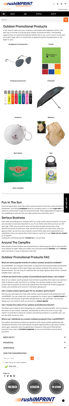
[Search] (32, 19)
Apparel (12, 14)
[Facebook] (4, 376)
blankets (52, 249)
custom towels (58, 296)
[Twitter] (8, 376)
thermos (63, 249)
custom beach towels (53, 35)
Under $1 (53, 14)
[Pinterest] (14, 376)
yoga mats (57, 208)
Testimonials (62, 9)
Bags (25, 14)
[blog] (11, 376)
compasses (23, 208)
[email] (17, 358)
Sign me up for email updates (16, 362)
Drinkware (39, 14)
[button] (66, 203)
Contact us (29, 238)
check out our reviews (59, 233)
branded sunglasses (26, 329)
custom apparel (42, 301)
